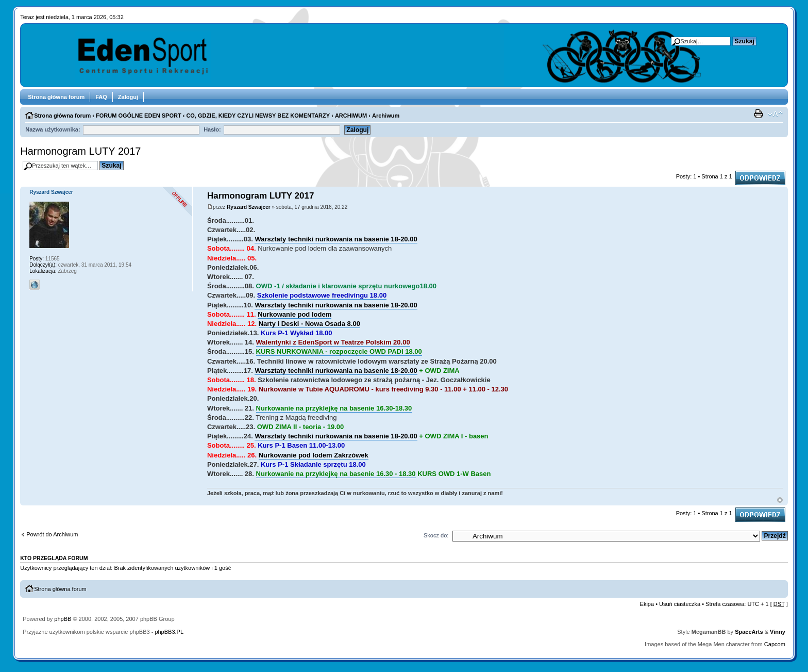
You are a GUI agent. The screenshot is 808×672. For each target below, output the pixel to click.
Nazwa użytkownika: (52, 129)
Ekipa (647, 604)
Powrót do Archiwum (52, 534)
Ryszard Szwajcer (249, 207)
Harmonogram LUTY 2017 (80, 151)
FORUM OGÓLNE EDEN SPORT (138, 115)
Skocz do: (436, 535)
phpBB (62, 619)
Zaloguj (128, 97)
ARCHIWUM (351, 115)
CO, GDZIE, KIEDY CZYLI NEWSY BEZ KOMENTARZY (258, 115)
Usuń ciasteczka (679, 604)
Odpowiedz (760, 178)
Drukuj (759, 114)
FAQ (101, 97)
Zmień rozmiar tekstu (775, 114)
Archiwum (385, 115)
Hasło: (212, 129)
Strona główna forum (56, 97)
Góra (780, 500)
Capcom (774, 644)
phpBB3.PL (169, 632)
